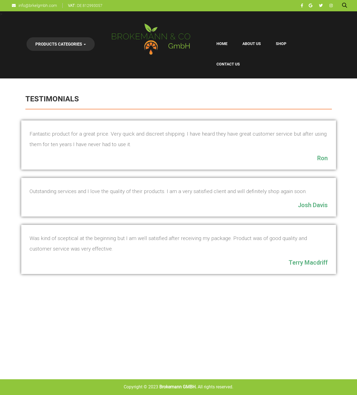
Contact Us (228, 64)
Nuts (64, 333)
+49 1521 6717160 (297, 331)
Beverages (35, 308)
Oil (62, 320)
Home (222, 43)
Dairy (30, 345)
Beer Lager (103, 333)
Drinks (100, 308)
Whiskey (101, 320)
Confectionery (39, 320)
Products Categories (60, 44)
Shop (281, 43)
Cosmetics (36, 333)
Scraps (66, 345)
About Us (251, 43)
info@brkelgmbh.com (37, 5)
